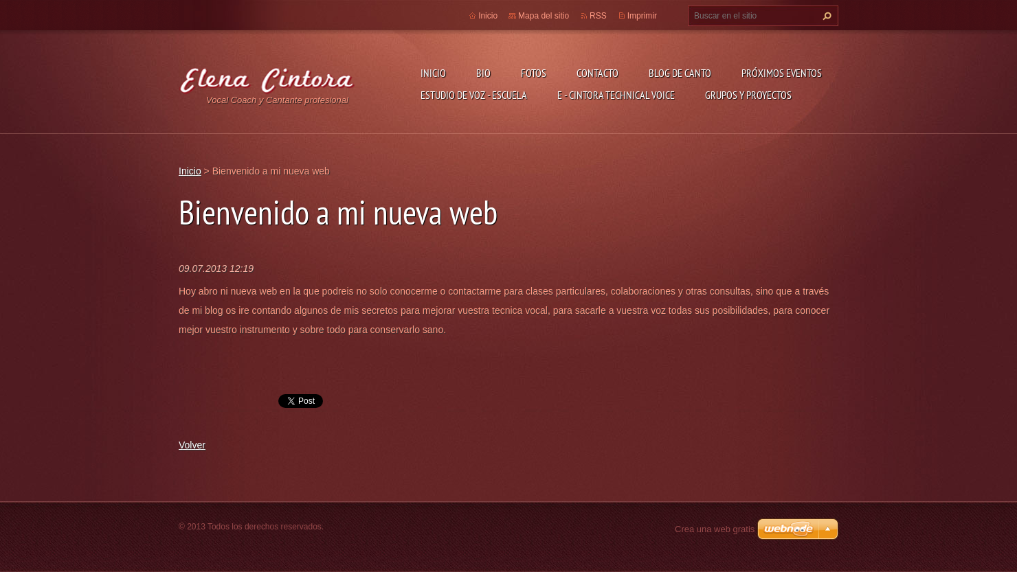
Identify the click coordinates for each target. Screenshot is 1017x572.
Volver (192, 444)
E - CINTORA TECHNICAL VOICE (616, 95)
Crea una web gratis (715, 529)
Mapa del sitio (543, 16)
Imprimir (642, 16)
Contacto (597, 73)
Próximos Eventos (781, 73)
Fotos (533, 73)
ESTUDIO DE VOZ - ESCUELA (474, 95)
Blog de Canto (680, 73)
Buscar (825, 15)
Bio (483, 73)
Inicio (433, 73)
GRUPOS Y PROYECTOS (748, 95)
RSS (598, 16)
